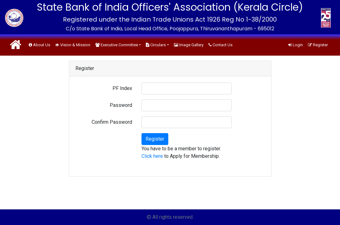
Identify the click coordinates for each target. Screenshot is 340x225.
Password (121, 105)
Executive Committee (116, 44)
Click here (152, 156)
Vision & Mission (72, 44)
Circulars (156, 44)
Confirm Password (112, 122)
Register (318, 44)
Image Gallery (189, 44)
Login (295, 44)
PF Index (122, 88)
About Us (39, 44)
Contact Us (220, 44)
